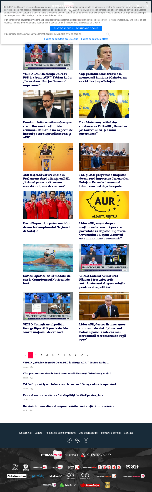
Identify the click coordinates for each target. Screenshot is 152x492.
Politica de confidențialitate (60, 433)
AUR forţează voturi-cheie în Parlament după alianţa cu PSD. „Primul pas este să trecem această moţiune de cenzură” (46, 180)
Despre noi (25, 433)
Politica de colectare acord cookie (61, 39)
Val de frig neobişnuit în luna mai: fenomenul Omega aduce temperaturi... (70, 384)
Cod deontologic (88, 433)
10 (82, 355)
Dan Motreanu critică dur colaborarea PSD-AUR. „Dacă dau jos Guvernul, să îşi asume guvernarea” (103, 128)
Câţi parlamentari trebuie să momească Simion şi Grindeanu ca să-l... (68, 373)
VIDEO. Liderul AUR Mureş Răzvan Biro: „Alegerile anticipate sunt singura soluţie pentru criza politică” (102, 281)
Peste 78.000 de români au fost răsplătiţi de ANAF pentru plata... (64, 395)
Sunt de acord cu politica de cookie (76, 28)
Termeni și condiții (111, 433)
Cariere (38, 433)
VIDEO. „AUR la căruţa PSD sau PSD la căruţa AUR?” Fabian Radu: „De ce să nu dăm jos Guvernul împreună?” (47, 79)
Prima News (51, 455)
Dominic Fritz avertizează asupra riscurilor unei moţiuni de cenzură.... (68, 406)
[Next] (88, 355)
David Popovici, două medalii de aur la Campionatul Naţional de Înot (47, 280)
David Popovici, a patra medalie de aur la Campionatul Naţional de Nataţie (46, 227)
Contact (128, 433)
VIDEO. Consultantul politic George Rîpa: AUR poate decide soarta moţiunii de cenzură (45, 328)
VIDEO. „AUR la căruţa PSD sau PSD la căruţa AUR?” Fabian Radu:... (66, 363)
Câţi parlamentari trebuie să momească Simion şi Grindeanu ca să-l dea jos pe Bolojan (103, 78)
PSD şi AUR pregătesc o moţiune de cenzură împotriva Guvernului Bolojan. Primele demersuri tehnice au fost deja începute (104, 180)
